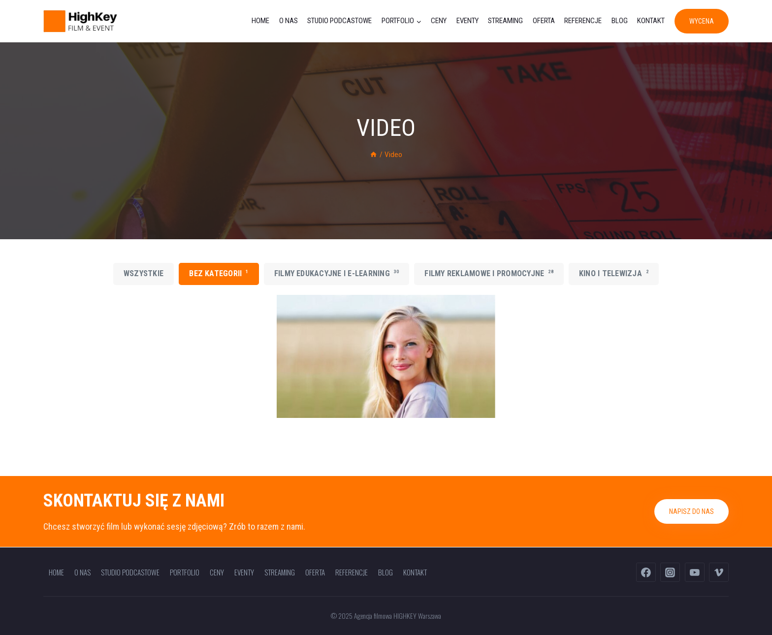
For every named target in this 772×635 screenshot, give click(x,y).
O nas (288, 20)
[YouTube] (695, 572)
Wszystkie (143, 273)
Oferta (544, 20)
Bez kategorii (218, 273)
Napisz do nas (691, 511)
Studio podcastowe (339, 20)
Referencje (583, 20)
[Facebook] (646, 572)
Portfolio (184, 572)
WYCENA (701, 21)
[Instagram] (670, 572)
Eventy (467, 20)
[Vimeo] (719, 572)
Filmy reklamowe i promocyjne (488, 273)
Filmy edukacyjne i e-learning (336, 273)
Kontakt (651, 20)
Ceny (439, 20)
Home (260, 20)
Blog (619, 20)
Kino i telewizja (613, 273)
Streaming (505, 20)
